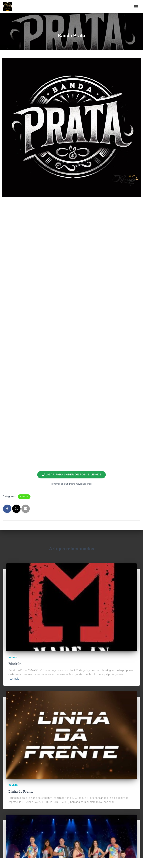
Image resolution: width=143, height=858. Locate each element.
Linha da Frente (20, 791)
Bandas (24, 497)
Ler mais (14, 678)
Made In (14, 663)
